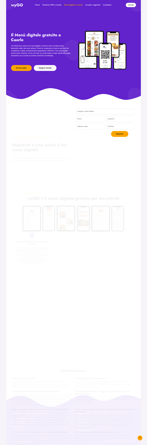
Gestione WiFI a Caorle (51, 5)
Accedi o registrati (92, 5)
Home (37, 5)
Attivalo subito (21, 68)
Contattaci (107, 5)
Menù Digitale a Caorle (73, 5)
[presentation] (91, 135)
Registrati (119, 134)
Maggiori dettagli (45, 68)
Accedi (130, 5)
